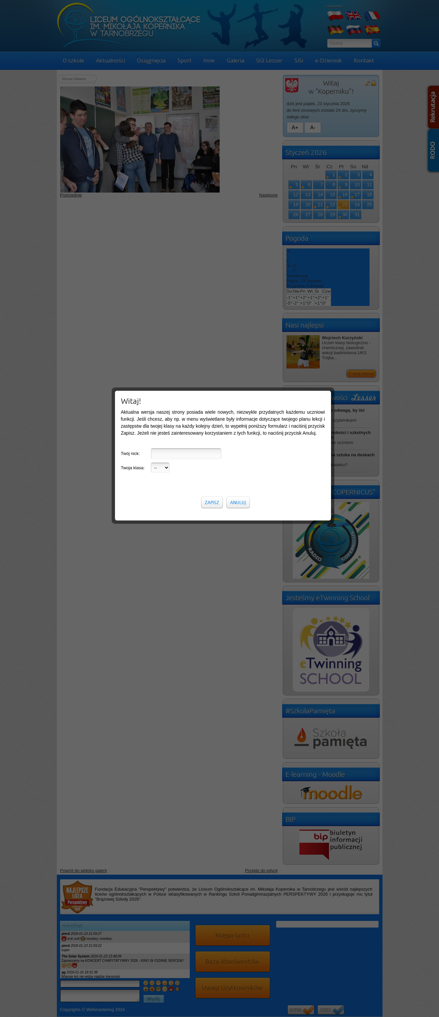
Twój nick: (130, 136)
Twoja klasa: (133, 150)
